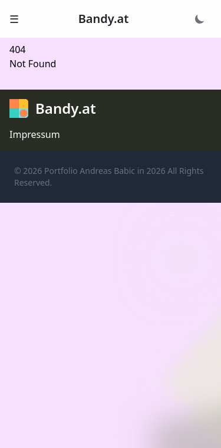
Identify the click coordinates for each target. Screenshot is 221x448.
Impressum (34, 134)
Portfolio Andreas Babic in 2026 (105, 170)
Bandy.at (103, 19)
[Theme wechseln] (200, 19)
